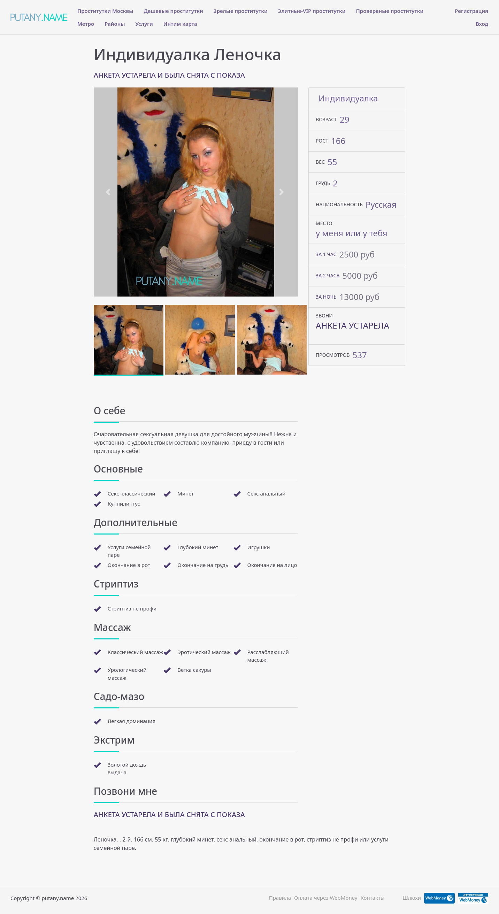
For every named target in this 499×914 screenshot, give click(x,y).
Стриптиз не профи (132, 608)
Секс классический (131, 493)
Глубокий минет (197, 547)
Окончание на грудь (202, 564)
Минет (185, 493)
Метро (85, 23)
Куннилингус (124, 503)
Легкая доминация (131, 720)
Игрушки (258, 547)
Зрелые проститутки (241, 10)
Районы (115, 23)
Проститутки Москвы (105, 10)
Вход (482, 23)
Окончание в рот (129, 564)
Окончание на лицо (272, 564)
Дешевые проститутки (173, 10)
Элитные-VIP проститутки (312, 10)
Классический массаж (135, 651)
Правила (280, 897)
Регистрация (471, 10)
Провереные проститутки (390, 10)
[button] (109, 192)
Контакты (372, 897)
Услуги (144, 23)
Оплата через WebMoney (326, 897)
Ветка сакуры (194, 669)
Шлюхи (411, 897)
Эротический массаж (204, 651)
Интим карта (180, 23)
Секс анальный (266, 493)
